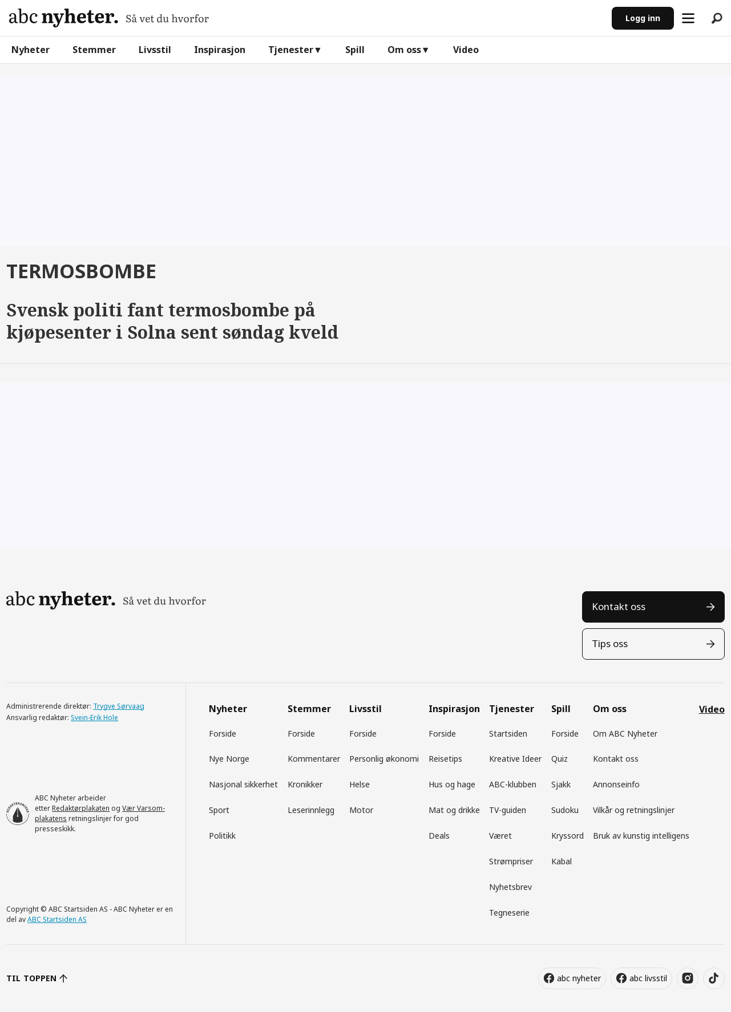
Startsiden (508, 733)
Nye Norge (229, 758)
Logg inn (642, 18)
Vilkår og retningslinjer (634, 809)
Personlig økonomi (384, 758)
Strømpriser (511, 861)
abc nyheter (579, 978)
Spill (355, 49)
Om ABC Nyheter (625, 733)
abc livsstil (648, 978)
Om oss (404, 49)
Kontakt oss (618, 606)
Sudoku (565, 809)
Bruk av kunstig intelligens (641, 835)
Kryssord (567, 835)
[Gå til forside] (109, 18)
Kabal (561, 861)
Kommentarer (314, 758)
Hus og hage (452, 784)
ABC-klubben (512, 784)
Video (466, 49)
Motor (361, 809)
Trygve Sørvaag (118, 706)
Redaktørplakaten (81, 808)
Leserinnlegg (311, 809)
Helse (359, 784)
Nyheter (30, 49)
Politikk (222, 835)
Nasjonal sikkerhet (243, 784)
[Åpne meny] (688, 18)
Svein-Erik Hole (94, 717)
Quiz (559, 758)
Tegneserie (509, 912)
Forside (222, 733)
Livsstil (155, 49)
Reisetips (445, 758)
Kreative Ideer (515, 758)
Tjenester (290, 49)
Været (500, 835)
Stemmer (94, 49)
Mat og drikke (454, 809)
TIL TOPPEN (31, 978)
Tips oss (610, 643)
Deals (439, 835)
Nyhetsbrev (510, 886)
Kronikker (305, 784)
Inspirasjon (219, 49)
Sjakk (561, 784)
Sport (219, 809)
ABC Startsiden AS (57, 919)
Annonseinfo (616, 784)
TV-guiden (507, 809)
